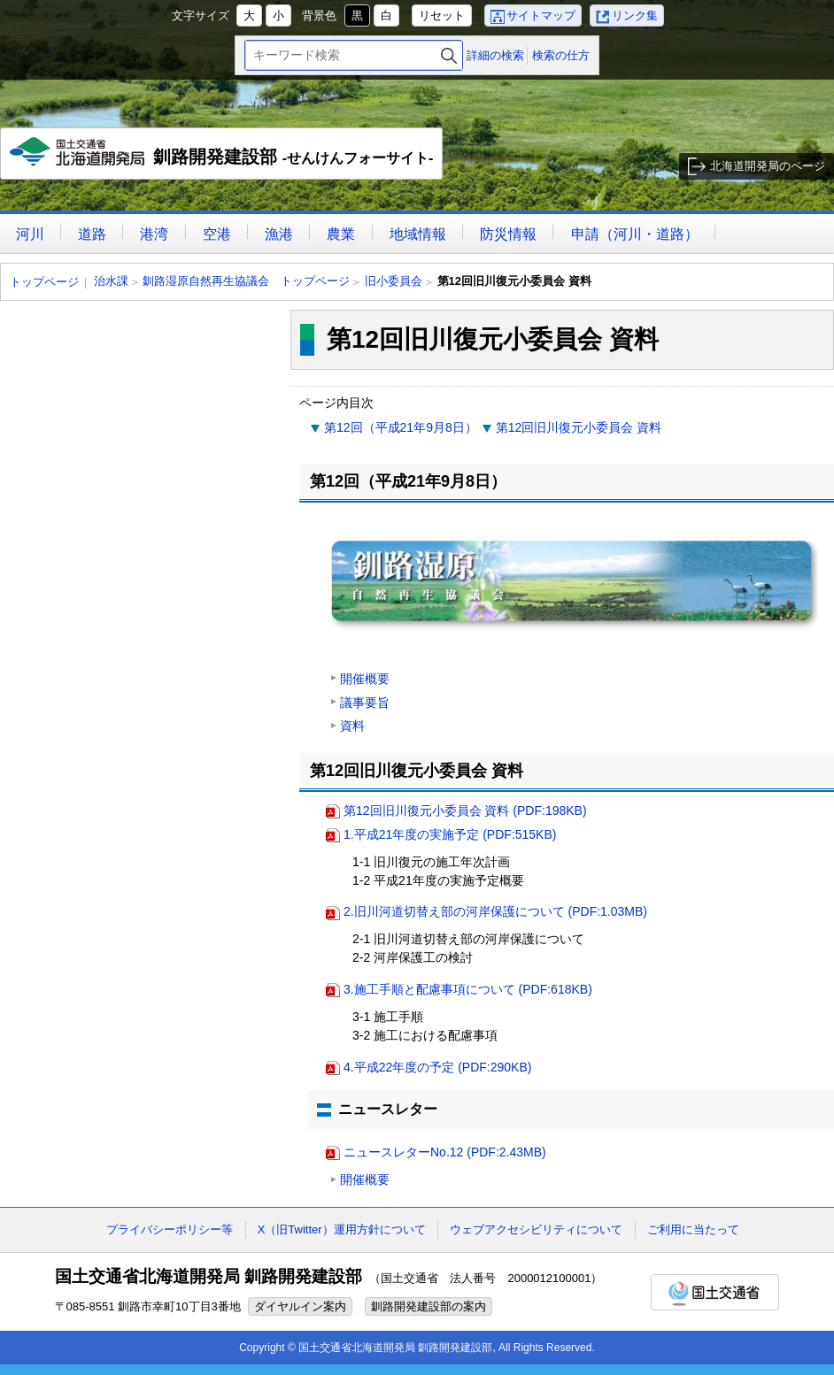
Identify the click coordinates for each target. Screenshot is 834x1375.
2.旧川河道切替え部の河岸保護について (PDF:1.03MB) (495, 911)
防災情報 (508, 234)
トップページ (44, 281)
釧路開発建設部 (222, 158)
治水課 (111, 281)
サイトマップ (540, 15)
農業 (341, 234)
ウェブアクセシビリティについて (536, 1229)
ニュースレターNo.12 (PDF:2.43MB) (445, 1152)
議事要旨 (365, 702)
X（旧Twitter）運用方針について (342, 1229)
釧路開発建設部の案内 (428, 1306)
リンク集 (635, 15)
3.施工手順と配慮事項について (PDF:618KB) (468, 989)
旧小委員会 (393, 281)
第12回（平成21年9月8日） (400, 427)
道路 (92, 234)
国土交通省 (715, 1292)
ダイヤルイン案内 (300, 1306)
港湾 (154, 234)
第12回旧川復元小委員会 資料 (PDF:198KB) (465, 810)
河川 (30, 234)
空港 (217, 234)
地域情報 (418, 234)
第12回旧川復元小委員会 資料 (578, 427)
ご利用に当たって (693, 1229)
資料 (352, 725)
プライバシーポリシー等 (169, 1229)
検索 (449, 55)
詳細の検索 (495, 55)
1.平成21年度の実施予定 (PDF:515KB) (450, 834)
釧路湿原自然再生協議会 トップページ (246, 281)
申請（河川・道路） (635, 234)
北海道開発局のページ (767, 166)
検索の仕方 (561, 55)
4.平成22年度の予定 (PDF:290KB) (437, 1067)
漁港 (279, 234)
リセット (442, 15)
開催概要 (365, 679)
